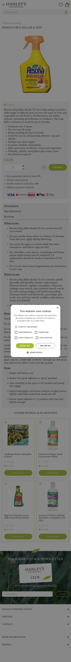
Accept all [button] (25, 346)
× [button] (57, 308)
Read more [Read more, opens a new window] (49, 321)
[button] (35, 352)
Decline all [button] (45, 346)
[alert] (35, 331)
